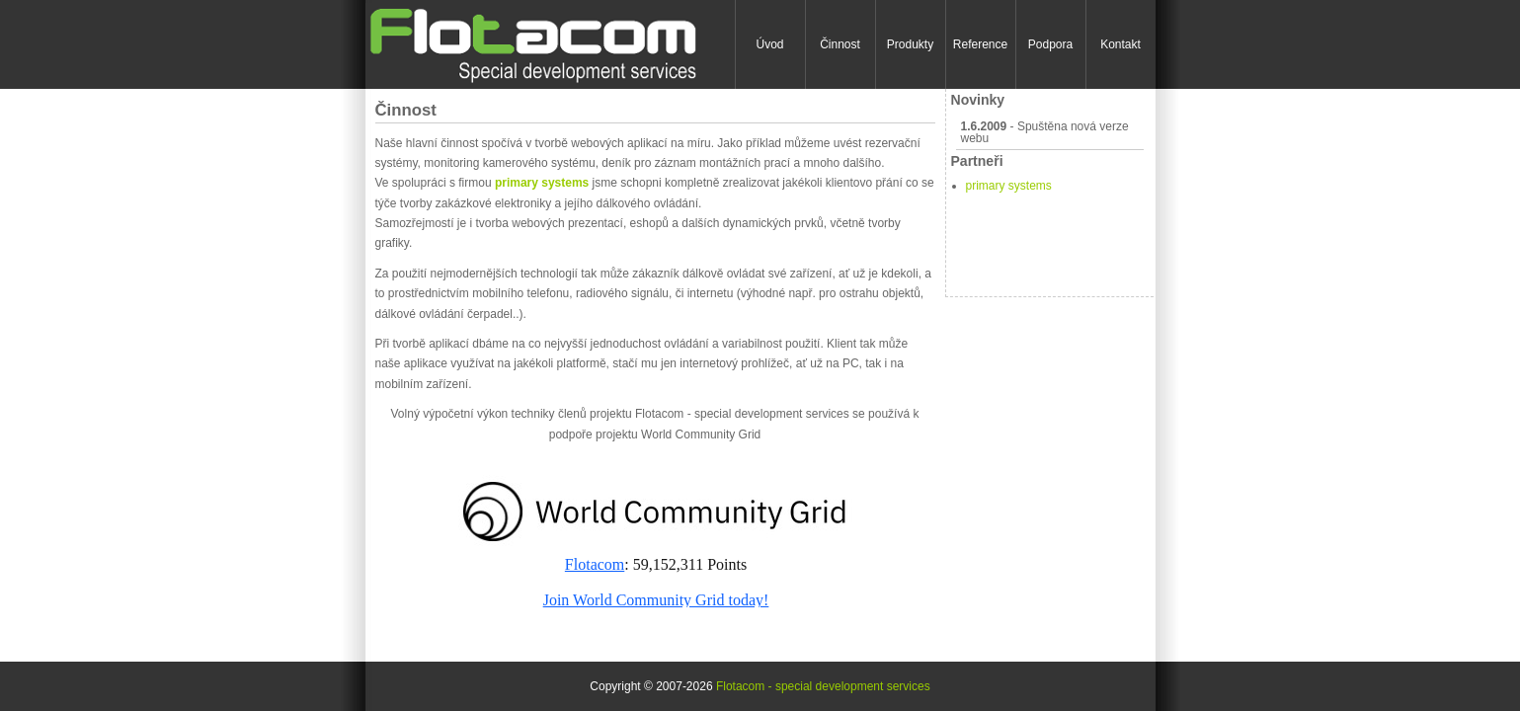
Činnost (840, 44)
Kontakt (1120, 44)
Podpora (1050, 44)
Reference (980, 44)
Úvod (769, 44)
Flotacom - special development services (823, 686)
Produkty (910, 44)
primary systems (1009, 186)
